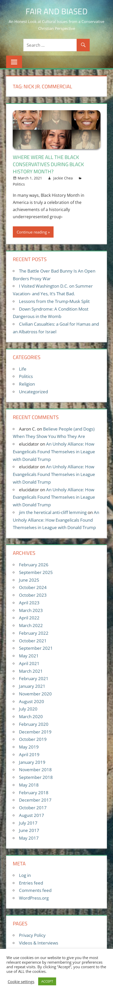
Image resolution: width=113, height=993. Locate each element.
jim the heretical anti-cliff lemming (53, 512)
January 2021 (32, 686)
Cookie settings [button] (21, 981)
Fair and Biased (57, 11)
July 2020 (28, 709)
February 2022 (33, 633)
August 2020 (31, 701)
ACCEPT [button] (47, 981)
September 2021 (36, 648)
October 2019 (33, 739)
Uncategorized (33, 392)
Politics (19, 184)
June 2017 (29, 830)
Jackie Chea (63, 178)
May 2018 (29, 785)
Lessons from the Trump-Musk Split (54, 301)
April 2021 (29, 663)
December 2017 (35, 800)
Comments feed (35, 890)
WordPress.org (34, 898)
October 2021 (33, 641)
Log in (25, 875)
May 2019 (29, 747)
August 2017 (31, 815)
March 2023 (31, 610)
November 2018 (35, 770)
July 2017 (28, 823)
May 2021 (29, 656)
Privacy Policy (32, 935)
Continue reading (32, 232)
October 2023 (33, 595)
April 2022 (29, 618)
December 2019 (35, 732)
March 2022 (31, 625)
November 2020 (35, 694)
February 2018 (33, 792)
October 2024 (33, 587)
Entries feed (31, 883)
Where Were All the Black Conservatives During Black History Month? (48, 164)
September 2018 (36, 777)
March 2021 (31, 671)
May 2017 (29, 838)
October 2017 (33, 808)
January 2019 (32, 762)
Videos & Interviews (38, 943)
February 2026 (33, 565)
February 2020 (33, 724)
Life (22, 369)
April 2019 (29, 754)
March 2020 (31, 716)
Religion (27, 384)
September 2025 (36, 572)
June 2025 (29, 580)
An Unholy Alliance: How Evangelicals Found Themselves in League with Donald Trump (54, 451)
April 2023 (29, 603)
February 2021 (33, 678)
